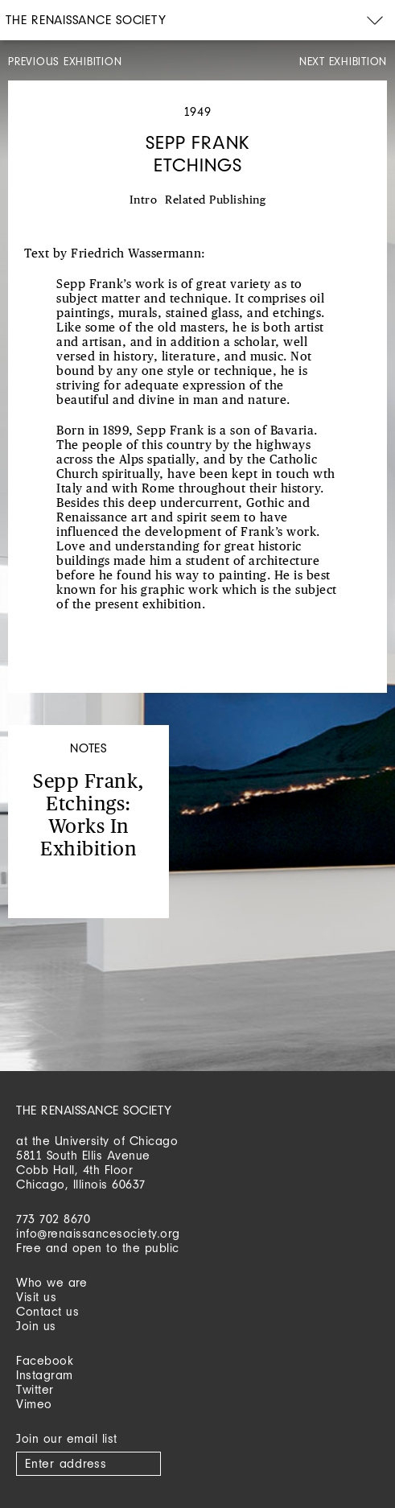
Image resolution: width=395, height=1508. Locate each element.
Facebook (44, 1360)
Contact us (47, 1311)
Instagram (44, 1374)
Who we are (51, 1282)
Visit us (36, 1296)
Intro (144, 200)
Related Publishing (215, 200)
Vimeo (34, 1403)
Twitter (35, 1389)
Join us (36, 1325)
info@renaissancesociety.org (98, 1233)
